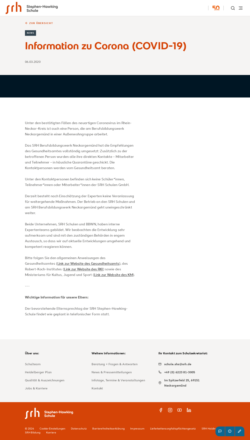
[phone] (190, 372)
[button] (220, 431)
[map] (190, 383)
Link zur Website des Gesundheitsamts (88, 263)
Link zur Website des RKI (83, 269)
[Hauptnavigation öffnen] (240, 8)
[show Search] (233, 8)
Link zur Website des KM (113, 274)
